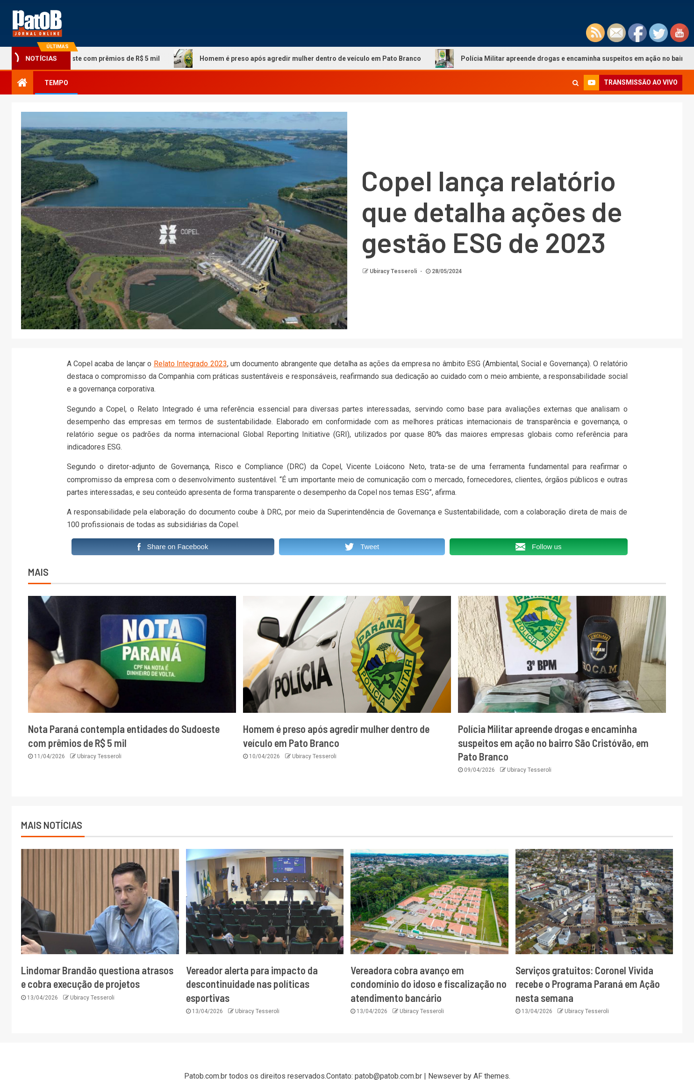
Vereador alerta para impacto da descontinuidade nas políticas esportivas (252, 984)
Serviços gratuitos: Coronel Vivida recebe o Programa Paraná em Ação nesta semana (587, 984)
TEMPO (56, 83)
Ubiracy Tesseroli (394, 271)
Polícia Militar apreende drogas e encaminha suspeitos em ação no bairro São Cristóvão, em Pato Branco (553, 742)
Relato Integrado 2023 (190, 363)
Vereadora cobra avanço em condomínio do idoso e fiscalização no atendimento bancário (429, 984)
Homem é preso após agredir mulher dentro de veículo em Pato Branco (308, 58)
